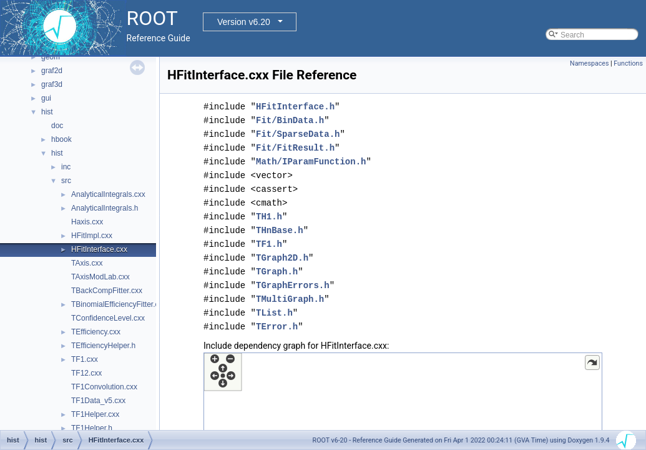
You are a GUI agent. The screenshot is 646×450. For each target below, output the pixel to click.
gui (46, 98)
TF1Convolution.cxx (104, 386)
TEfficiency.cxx (95, 332)
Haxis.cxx (87, 222)
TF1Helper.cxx (95, 414)
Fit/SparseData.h (298, 134)
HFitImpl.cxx (91, 235)
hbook (61, 139)
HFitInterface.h (295, 106)
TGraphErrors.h (293, 285)
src (66, 180)
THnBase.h (279, 230)
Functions (628, 63)
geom (50, 56)
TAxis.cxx (86, 263)
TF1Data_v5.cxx (98, 400)
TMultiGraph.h (290, 299)
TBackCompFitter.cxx (106, 290)
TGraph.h (277, 272)
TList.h (274, 313)
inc (66, 166)
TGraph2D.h (282, 258)
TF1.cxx (84, 359)
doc (57, 125)
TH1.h (269, 216)
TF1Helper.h (91, 428)
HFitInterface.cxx (99, 249)
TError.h (277, 326)
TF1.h (269, 244)
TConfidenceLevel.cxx (108, 318)
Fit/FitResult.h (295, 148)
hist (47, 112)
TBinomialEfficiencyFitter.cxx (119, 304)
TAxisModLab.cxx (100, 276)
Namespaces (589, 63)
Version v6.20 (243, 22)
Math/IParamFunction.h (311, 162)
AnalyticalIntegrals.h (104, 208)
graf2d (51, 70)
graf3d (51, 84)
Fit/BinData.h (290, 120)
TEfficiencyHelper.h (103, 345)
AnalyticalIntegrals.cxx (108, 194)
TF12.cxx (86, 373)
